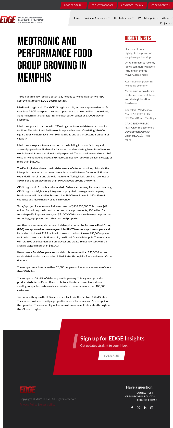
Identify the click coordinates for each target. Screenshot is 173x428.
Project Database (103, 5)
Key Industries (122, 18)
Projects (165, 23)
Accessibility (48, 405)
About (166, 18)
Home (76, 18)
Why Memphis (146, 18)
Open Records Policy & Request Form (139, 399)
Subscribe (111, 356)
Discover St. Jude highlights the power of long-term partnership (138, 53)
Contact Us (143, 393)
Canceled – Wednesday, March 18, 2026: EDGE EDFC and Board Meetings (140, 114)
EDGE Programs (74, 5)
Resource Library (132, 5)
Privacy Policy (29, 405)
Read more (141, 74)
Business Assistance (95, 18)
